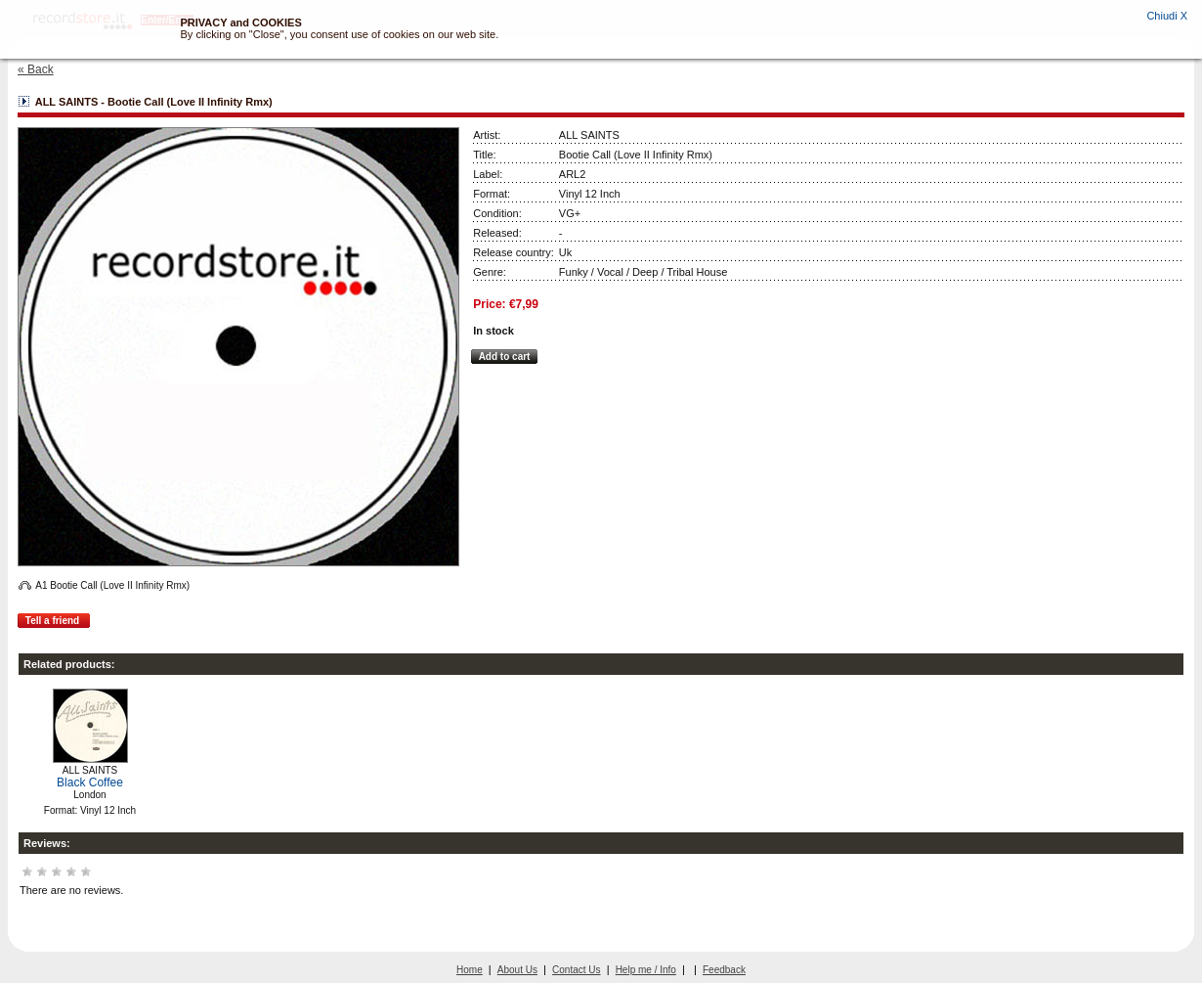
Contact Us (576, 969)
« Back (36, 69)
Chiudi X (1166, 16)
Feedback (724, 969)
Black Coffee (90, 782)
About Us (517, 969)
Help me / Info (646, 969)
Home (469, 969)
